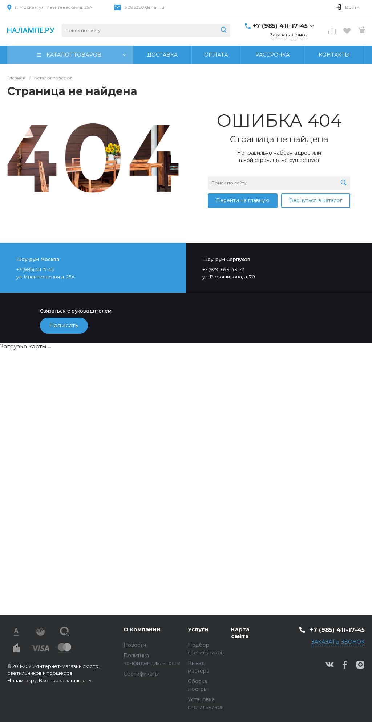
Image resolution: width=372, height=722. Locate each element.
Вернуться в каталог (315, 200)
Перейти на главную (243, 200)
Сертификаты (141, 673)
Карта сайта (240, 633)
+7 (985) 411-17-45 (280, 26)
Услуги (198, 629)
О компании (142, 629)
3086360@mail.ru (144, 7)
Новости (135, 645)
